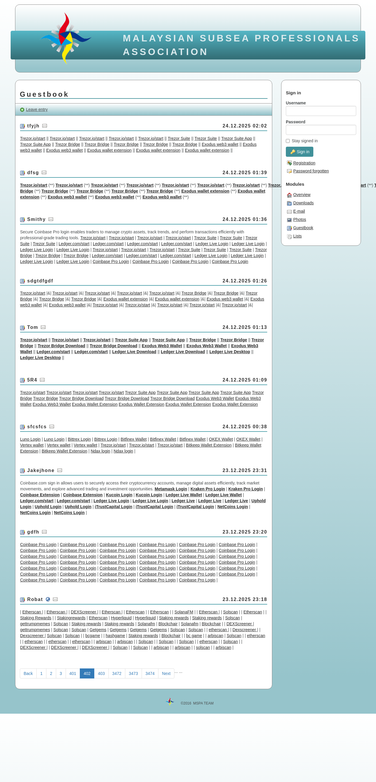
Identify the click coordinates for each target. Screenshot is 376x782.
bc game (194, 635)
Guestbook (300, 228)
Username (296, 103)
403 (101, 673)
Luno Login (30, 439)
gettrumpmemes (35, 623)
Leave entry (34, 109)
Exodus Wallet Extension (94, 404)
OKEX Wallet (221, 439)
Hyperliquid (121, 617)
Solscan (230, 612)
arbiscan (215, 635)
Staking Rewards (35, 617)
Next (166, 673)
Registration (301, 163)
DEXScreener (84, 612)
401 (72, 673)
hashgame (115, 635)
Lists (294, 236)
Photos (296, 219)
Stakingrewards (71, 617)
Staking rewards (174, 617)
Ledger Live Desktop (229, 351)
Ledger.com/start (74, 243)
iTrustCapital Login (113, 506)
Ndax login (100, 451)
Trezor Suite (179, 138)
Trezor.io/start (32, 138)
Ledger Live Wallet (184, 494)
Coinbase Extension (40, 494)
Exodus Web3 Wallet (162, 345)
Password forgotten (308, 171)
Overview (298, 195)
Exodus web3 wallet (220, 144)
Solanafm (146, 623)
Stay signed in (302, 140)
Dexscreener (244, 629)
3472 (116, 673)
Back (28, 673)
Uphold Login (48, 506)
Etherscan (32, 612)
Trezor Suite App (236, 138)
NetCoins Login (232, 506)
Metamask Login (171, 489)
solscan (203, 647)
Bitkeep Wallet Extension (208, 445)
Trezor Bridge (67, 144)
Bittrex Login (79, 439)
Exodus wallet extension (109, 150)
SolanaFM (183, 612)
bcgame (92, 635)
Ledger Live (183, 500)
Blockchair (168, 623)
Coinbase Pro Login (111, 261)
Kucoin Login (119, 494)
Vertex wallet (31, 445)
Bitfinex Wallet (134, 439)
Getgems (98, 629)
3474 (150, 673)
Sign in (300, 151)
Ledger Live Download (134, 351)
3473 (133, 673)
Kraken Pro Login (207, 489)
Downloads (300, 203)
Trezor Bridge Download (61, 345)
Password (295, 121)
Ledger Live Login (211, 243)
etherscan (218, 629)
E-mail (296, 211)
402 (87, 673)
